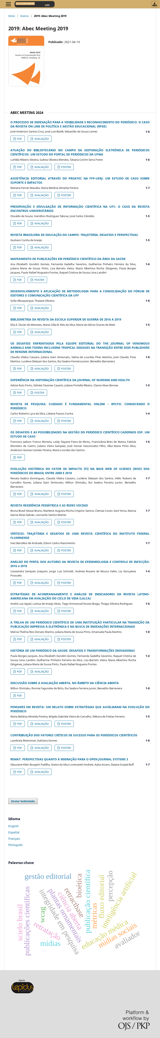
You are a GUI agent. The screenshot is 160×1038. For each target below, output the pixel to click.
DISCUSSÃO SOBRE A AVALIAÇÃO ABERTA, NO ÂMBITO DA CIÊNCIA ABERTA (64, 683)
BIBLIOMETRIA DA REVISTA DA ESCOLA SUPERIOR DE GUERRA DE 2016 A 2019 (65, 319)
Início (11, 16)
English (13, 826)
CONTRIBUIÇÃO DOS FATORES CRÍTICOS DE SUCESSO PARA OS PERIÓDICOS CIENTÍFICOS (73, 735)
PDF (19, 139)
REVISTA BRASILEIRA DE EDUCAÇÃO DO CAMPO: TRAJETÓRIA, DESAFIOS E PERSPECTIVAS (74, 235)
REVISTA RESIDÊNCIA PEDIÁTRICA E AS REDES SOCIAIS (49, 505)
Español (13, 832)
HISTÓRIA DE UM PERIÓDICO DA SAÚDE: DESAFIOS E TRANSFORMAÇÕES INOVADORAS (72, 651)
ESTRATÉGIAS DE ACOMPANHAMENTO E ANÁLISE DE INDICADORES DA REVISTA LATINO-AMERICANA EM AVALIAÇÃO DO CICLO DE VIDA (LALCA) (80, 596)
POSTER (65, 167)
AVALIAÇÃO (41, 139)
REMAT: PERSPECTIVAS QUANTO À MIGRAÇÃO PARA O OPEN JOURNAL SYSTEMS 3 (69, 759)
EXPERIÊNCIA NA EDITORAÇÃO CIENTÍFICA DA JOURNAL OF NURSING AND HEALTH (70, 380)
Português (15, 845)
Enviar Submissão (23, 801)
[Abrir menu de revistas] (154, 4)
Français (14, 839)
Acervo (24, 16)
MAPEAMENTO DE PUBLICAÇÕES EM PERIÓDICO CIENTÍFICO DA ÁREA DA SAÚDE (68, 259)
